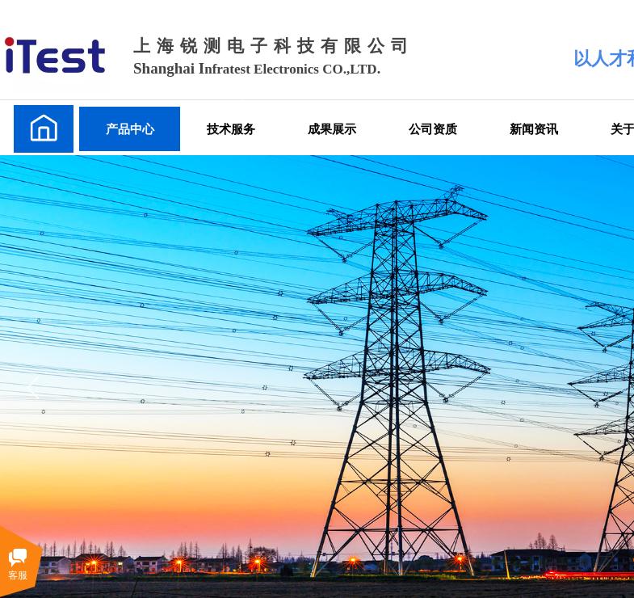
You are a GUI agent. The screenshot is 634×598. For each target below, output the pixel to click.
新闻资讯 (534, 129)
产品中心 (130, 129)
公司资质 (433, 129)
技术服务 (231, 129)
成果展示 (332, 129)
